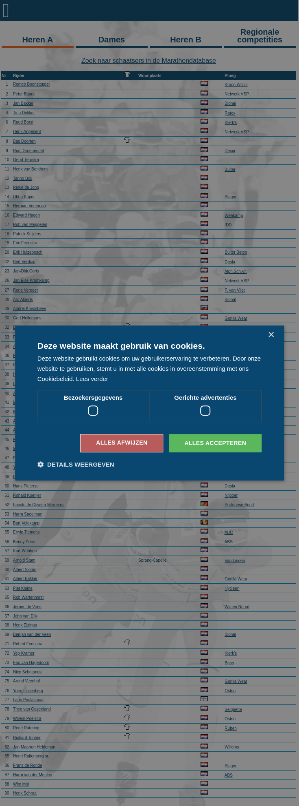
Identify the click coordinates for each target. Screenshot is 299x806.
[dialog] (149, 403)
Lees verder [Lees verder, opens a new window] (92, 378)
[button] (75, 464)
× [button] (271, 335)
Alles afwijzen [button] (121, 443)
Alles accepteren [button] (215, 443)
